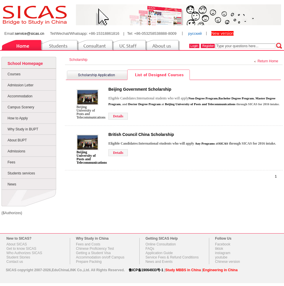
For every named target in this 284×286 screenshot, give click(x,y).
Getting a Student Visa (93, 253)
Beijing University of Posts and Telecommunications (91, 112)
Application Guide (159, 253)
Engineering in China (220, 270)
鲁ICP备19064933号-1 (146, 270)
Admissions (16, 151)
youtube (221, 257)
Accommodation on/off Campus (100, 257)
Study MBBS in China (183, 270)
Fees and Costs (88, 244)
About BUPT (17, 140)
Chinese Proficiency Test (95, 249)
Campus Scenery (21, 107)
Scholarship (79, 60)
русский (195, 33)
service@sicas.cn (29, 33)
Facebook (222, 244)
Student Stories (18, 257)
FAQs (149, 249)
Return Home (268, 61)
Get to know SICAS (21, 249)
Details (118, 116)
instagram (222, 253)
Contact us (14, 262)
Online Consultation (160, 244)
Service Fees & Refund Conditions (172, 257)
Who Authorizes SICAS (24, 253)
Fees (11, 162)
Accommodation (20, 96)
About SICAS (16, 244)
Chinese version (227, 262)
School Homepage (25, 63)
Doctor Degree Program (144, 104)
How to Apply (18, 118)
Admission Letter (20, 85)
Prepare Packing (89, 262)
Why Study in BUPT (23, 129)
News (12, 184)
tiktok (219, 249)
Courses (14, 74)
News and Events (158, 262)
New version (222, 33)
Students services (21, 173)
